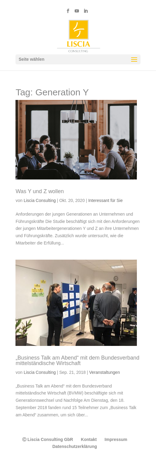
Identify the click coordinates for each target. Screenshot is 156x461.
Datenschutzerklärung (74, 446)
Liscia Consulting (40, 200)
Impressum (116, 439)
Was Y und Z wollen (39, 191)
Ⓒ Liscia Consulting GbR (47, 439)
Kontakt (89, 439)
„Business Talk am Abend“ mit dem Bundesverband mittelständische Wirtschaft (77, 360)
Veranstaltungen (104, 372)
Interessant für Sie (105, 200)
